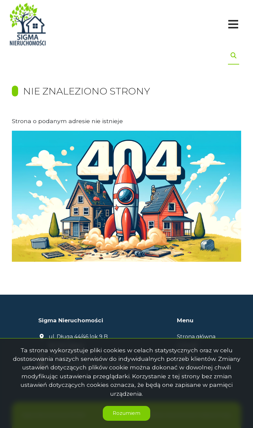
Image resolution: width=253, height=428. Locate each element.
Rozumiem (126, 413)
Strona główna (196, 337)
